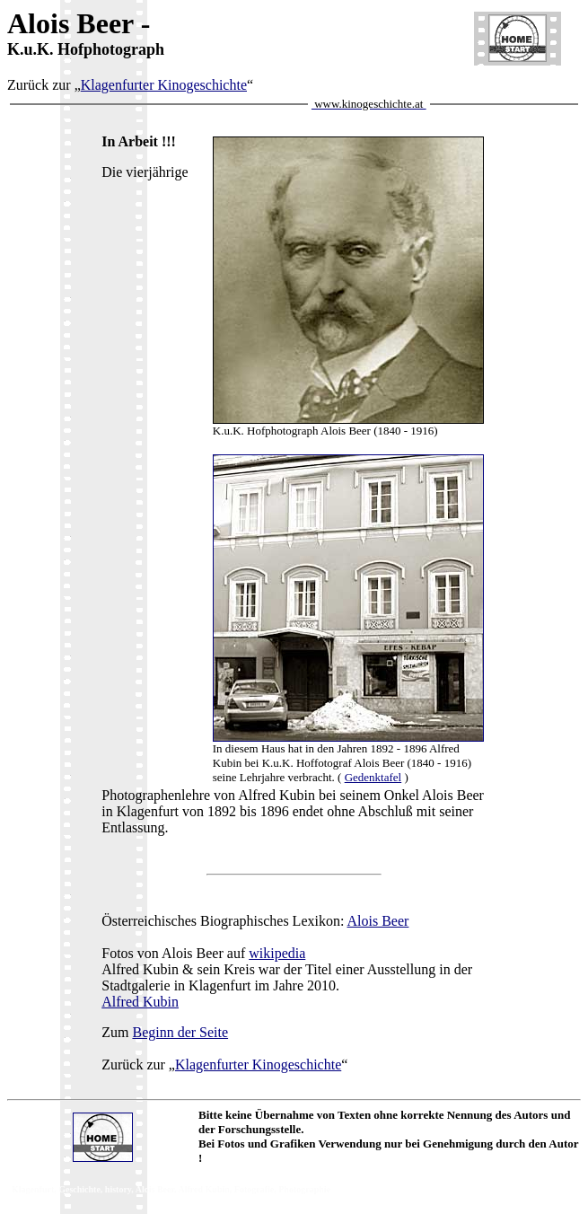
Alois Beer (378, 920)
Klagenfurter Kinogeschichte (164, 84)
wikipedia (277, 953)
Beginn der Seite (180, 1032)
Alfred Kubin (140, 1001)
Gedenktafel (373, 777)
